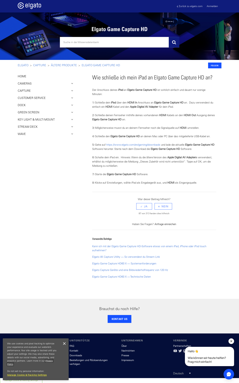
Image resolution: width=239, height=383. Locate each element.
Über (124, 346)
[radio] (144, 206)
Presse (125, 355)
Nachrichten (128, 350)
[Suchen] (119, 42)
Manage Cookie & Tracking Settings (27, 375)
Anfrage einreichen (165, 224)
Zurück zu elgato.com (189, 6)
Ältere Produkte (64, 65)
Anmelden (212, 6)
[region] (36, 359)
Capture (39, 65)
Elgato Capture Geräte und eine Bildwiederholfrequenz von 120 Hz (130, 270)
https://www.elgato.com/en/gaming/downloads (133, 144)
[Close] (64, 344)
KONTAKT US (119, 318)
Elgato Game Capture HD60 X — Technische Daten (121, 276)
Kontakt (74, 350)
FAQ (72, 346)
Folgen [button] (214, 65)
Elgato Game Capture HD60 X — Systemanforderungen (124, 263)
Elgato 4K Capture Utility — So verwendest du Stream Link (126, 256)
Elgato (23, 65)
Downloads (76, 355)
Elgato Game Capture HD (101, 65)
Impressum (127, 360)
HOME (22, 76)
